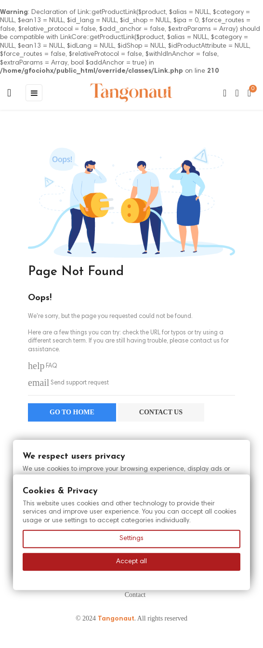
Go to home (72, 412)
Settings (131, 538)
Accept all (131, 561)
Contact (135, 594)
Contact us (161, 412)
